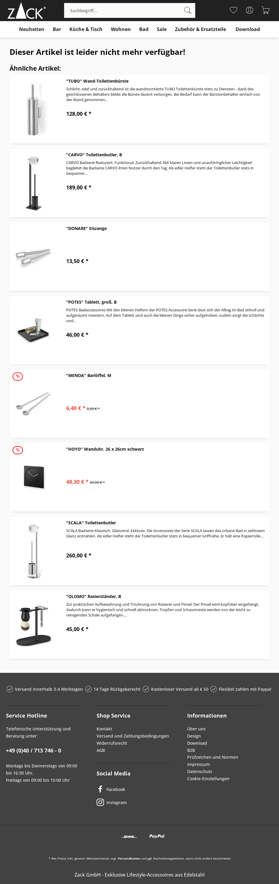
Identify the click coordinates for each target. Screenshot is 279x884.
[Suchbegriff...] (129, 10)
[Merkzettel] (233, 10)
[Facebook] (133, 789)
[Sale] (162, 29)
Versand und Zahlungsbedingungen (133, 736)
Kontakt (104, 729)
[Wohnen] (121, 29)
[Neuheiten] (32, 29)
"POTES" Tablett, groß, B (91, 302)
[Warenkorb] (265, 10)
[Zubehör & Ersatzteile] (200, 29)
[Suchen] (187, 10)
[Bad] (144, 29)
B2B (191, 750)
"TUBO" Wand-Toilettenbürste (97, 81)
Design (194, 736)
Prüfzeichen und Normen (212, 757)
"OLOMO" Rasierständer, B (93, 596)
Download (197, 743)
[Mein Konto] (249, 10)
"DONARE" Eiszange (86, 228)
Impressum (198, 764)
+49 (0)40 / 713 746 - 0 (33, 750)
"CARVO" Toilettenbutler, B (94, 154)
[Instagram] (133, 802)
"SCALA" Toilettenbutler (91, 523)
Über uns (196, 729)
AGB (101, 750)
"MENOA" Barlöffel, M (88, 375)
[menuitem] (129, 10)
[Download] (247, 29)
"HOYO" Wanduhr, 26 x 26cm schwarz (105, 449)
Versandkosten (129, 858)
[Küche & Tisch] (86, 29)
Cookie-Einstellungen (208, 778)
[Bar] (57, 29)
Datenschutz (199, 771)
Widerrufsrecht (112, 743)
